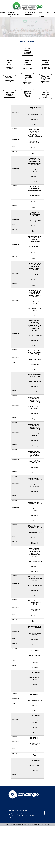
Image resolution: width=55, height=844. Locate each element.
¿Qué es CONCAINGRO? (14, 14)
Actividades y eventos (30, 13)
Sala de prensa (41, 15)
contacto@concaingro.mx (19, 810)
